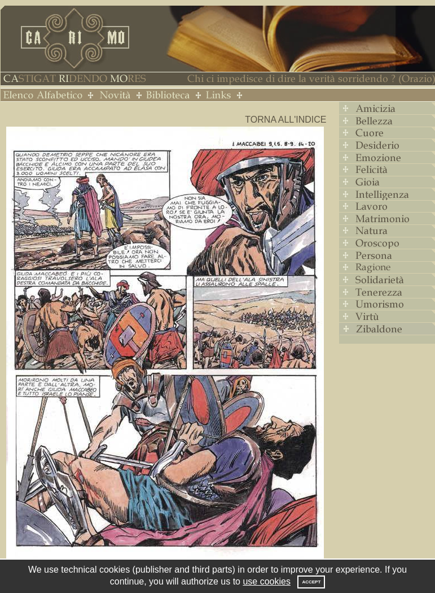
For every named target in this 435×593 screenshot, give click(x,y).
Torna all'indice (285, 119)
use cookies (267, 581)
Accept (311, 582)
